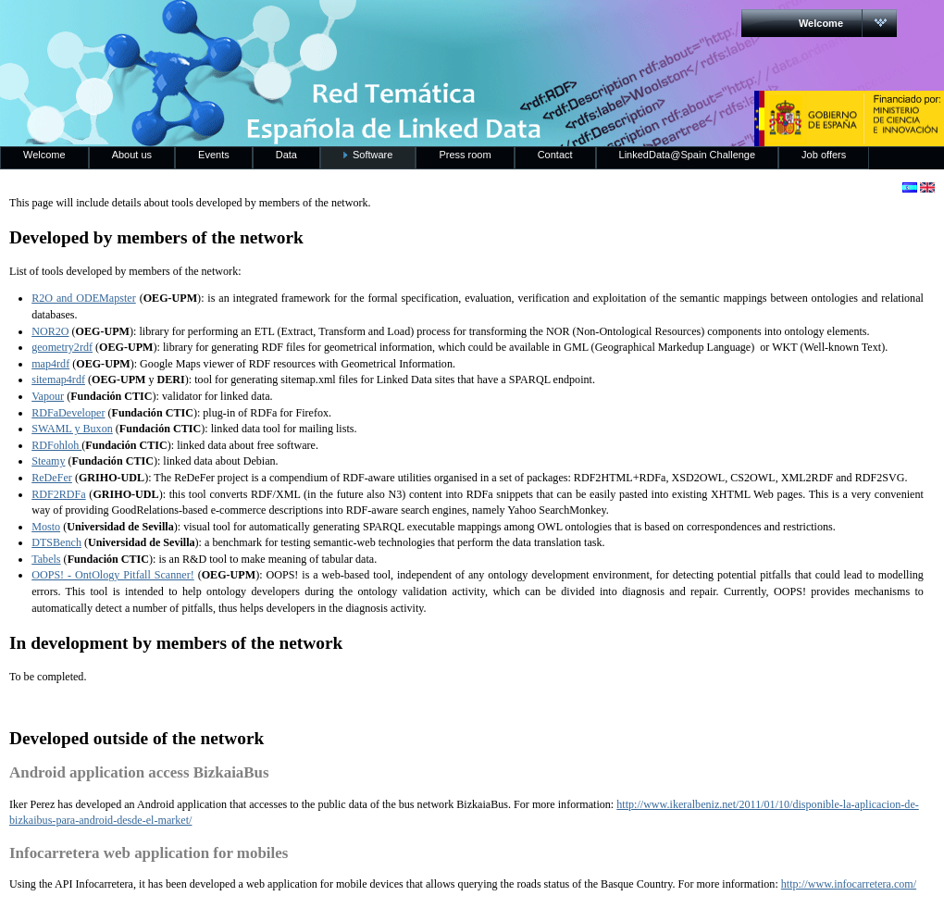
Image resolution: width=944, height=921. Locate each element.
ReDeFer (51, 477)
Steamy (48, 460)
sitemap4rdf (58, 379)
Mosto (45, 526)
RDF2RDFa (58, 494)
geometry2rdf (62, 347)
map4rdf (50, 363)
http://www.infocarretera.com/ (848, 883)
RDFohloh (56, 445)
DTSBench (56, 542)
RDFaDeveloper (68, 412)
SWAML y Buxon (72, 428)
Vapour (47, 396)
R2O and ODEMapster (83, 298)
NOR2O (49, 331)
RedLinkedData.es (193, 27)
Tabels (45, 559)
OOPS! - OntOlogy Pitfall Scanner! (112, 574)
